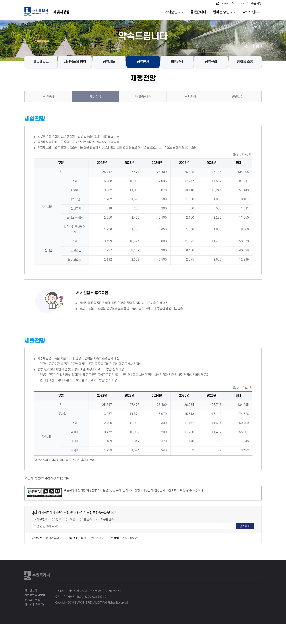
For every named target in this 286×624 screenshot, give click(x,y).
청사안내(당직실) (34, 604)
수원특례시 (37, 575)
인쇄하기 (257, 46)
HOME (224, 3)
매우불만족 (107, 519)
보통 (72, 519)
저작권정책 (30, 590)
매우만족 (42, 519)
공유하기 (246, 46)
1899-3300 (84, 596)
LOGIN (240, 3)
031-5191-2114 (101, 596)
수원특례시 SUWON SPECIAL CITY (61, 11)
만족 (58, 519)
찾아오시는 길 (32, 600)
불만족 (88, 519)
